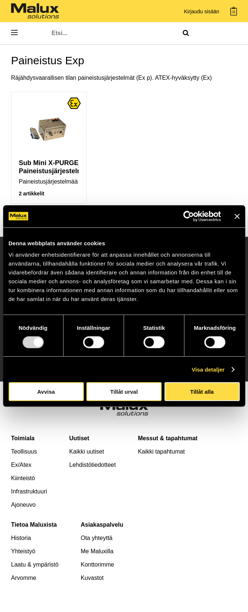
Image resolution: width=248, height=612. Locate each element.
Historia (21, 538)
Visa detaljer (208, 369)
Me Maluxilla (97, 551)
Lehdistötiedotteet (92, 465)
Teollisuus (24, 451)
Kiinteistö (23, 478)
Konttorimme (97, 564)
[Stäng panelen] (237, 216)
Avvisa (46, 392)
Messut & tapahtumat (168, 438)
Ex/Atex (21, 465)
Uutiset (79, 438)
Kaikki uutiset (86, 451)
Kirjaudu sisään (201, 11)
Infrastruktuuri (29, 491)
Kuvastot (92, 578)
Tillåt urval (124, 392)
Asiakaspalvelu (102, 525)
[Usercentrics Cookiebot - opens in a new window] (188, 216)
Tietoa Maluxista (34, 525)
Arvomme (23, 578)
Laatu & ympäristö (35, 564)
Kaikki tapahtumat (161, 451)
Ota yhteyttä (96, 538)
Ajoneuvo (23, 505)
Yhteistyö (23, 551)
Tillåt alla (202, 392)
